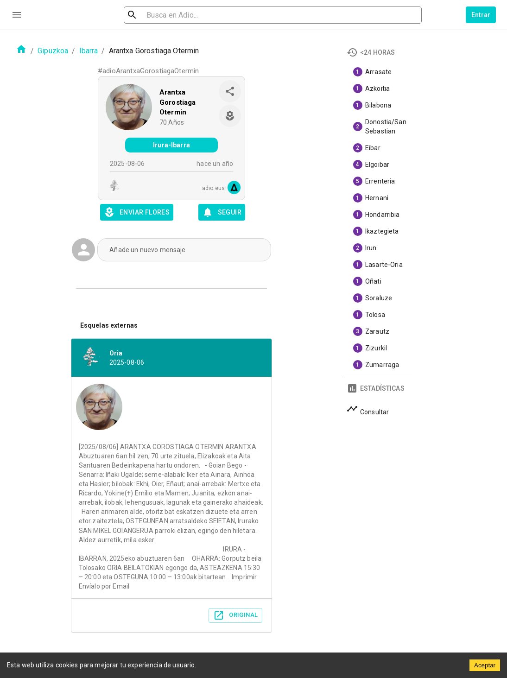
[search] (177, 15)
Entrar (481, 15)
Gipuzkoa (53, 50)
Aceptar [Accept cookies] (484, 665)
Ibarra (88, 50)
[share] (230, 91)
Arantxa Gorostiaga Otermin (177, 102)
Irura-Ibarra (171, 145)
